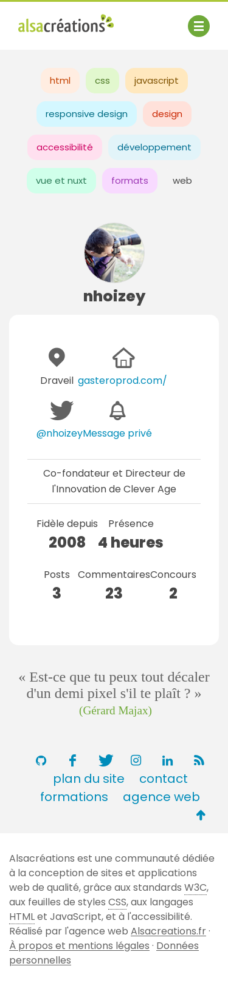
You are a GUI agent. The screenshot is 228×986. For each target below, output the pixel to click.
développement (154, 147)
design (167, 113)
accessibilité (64, 147)
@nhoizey (59, 433)
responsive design (87, 113)
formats (129, 180)
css (102, 80)
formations (74, 796)
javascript (156, 80)
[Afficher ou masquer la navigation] (199, 26)
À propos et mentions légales (79, 946)
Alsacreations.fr (168, 931)
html (60, 80)
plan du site (89, 778)
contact (163, 778)
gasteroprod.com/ (122, 380)
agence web (161, 796)
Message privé (117, 433)
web (182, 180)
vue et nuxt (61, 180)
